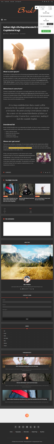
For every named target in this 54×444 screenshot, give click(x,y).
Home (2, 1)
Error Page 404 (18, 1)
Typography (18, 430)
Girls (5, 335)
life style (8, 172)
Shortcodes (26, 430)
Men (5, 340)
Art (20, 196)
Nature (5, 342)
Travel (5, 345)
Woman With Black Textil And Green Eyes (27, 382)
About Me (12, 1)
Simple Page (35, 430)
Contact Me (7, 1)
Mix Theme (40, 440)
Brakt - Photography (25, 440)
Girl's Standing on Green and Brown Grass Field (42, 199)
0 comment (22, 33)
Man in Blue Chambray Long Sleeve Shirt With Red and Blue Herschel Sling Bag (10, 200)
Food (5, 332)
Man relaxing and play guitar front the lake (27, 365)
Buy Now (42, 430)
